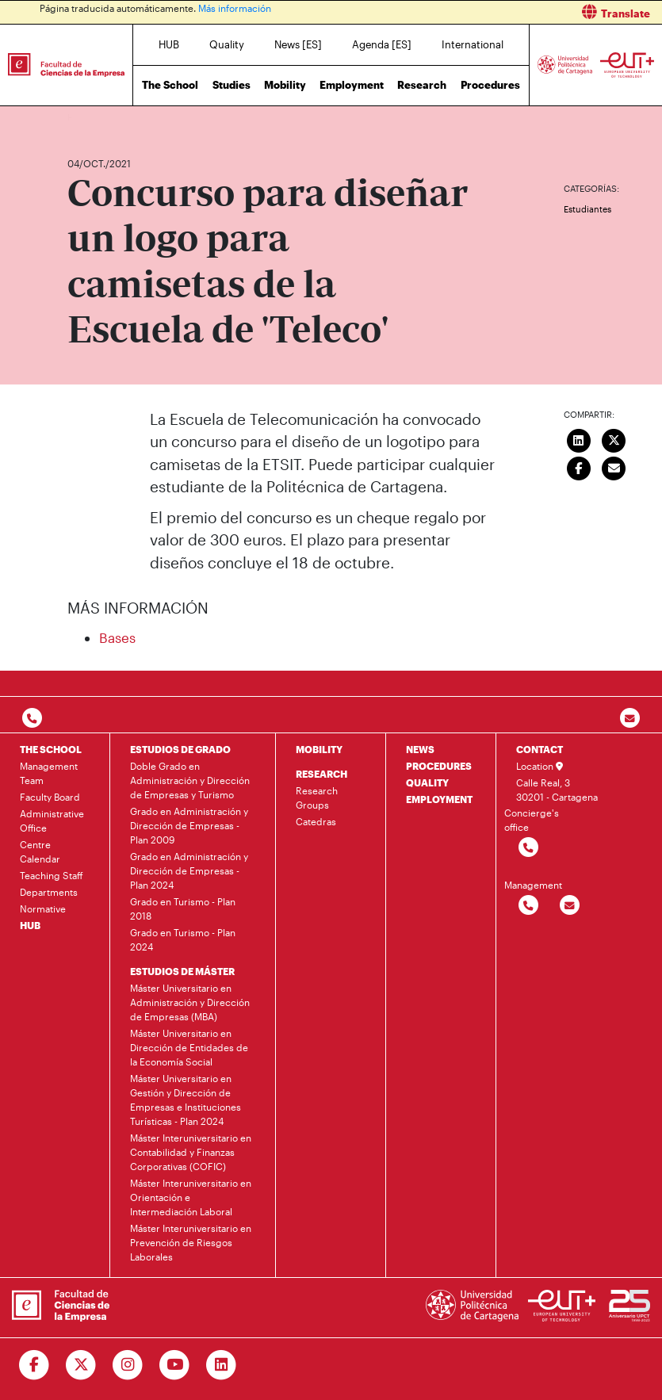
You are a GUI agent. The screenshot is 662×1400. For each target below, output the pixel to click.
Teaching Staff (51, 875)
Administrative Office (52, 820)
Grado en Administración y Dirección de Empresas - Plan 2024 (189, 870)
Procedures (490, 84)
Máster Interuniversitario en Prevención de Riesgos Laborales (190, 1242)
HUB (169, 44)
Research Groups (317, 797)
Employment (352, 84)
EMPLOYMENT (439, 799)
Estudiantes (587, 209)
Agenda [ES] (381, 44)
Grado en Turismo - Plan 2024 (182, 939)
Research (421, 84)
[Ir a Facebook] (34, 1365)
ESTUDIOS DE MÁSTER (182, 971)
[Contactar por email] (569, 906)
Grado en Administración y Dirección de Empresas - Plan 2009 (189, 825)
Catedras (316, 821)
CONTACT (539, 749)
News (111, 117)
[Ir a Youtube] (174, 1365)
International (472, 44)
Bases (117, 637)
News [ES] (298, 44)
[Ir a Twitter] (81, 1365)
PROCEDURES (439, 765)
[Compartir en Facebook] (579, 467)
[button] (503, 12)
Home (80, 117)
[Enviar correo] (614, 467)
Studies (231, 84)
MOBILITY (319, 749)
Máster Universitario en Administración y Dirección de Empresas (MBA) (190, 1002)
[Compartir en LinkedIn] (579, 439)
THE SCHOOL (51, 749)
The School (170, 84)
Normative (43, 908)
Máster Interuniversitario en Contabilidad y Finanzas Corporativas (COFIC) (190, 1152)
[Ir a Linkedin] (221, 1365)
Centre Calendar (40, 851)
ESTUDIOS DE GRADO (180, 749)
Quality (226, 44)
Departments (49, 891)
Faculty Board (50, 796)
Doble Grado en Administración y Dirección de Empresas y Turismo (190, 780)
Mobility (285, 84)
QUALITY (427, 782)
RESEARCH (321, 773)
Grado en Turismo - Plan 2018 (182, 908)
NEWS (420, 749)
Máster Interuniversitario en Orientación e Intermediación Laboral (190, 1197)
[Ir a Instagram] (128, 1365)
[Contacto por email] (630, 719)
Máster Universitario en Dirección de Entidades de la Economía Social (189, 1047)
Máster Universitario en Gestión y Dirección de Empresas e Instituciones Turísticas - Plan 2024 (185, 1100)
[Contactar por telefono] (32, 719)
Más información (234, 7)
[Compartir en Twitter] (614, 439)
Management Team (49, 773)
